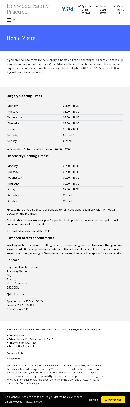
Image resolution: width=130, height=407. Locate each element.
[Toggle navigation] (14, 20)
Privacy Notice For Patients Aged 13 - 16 (30, 339)
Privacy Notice (16, 335)
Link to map (16, 294)
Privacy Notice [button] (33, 401)
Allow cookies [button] (113, 399)
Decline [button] (93, 399)
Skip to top (14, 358)
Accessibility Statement (20, 346)
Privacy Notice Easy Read (22, 342)
